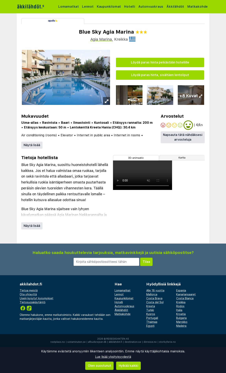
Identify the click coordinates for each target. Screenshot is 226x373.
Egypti (150, 325)
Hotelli (129, 6)
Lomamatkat (68, 6)
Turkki (150, 310)
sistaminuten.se (76, 342)
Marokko (181, 322)
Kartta (182, 157)
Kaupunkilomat (109, 6)
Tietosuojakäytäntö (32, 302)
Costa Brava (154, 298)
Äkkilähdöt (175, 6)
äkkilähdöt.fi (115, 342)
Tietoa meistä (29, 290)
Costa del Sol (155, 302)
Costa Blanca (185, 298)
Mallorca (151, 294)
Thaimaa (151, 322)
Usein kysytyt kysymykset (36, 298)
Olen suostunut (99, 366)
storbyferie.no (167, 342)
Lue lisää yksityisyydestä (113, 357)
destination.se (133, 342)
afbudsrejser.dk (97, 342)
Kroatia (181, 314)
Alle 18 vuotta (155, 290)
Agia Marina (101, 39)
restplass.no (57, 342)
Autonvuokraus (150, 6)
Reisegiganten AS (117, 338)
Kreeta (150, 306)
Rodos (180, 306)
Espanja (181, 290)
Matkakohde (197, 6)
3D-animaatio (136, 158)
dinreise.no (150, 342)
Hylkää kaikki (128, 366)
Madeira (181, 325)
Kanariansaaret (186, 294)
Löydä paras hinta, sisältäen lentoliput (160, 75)
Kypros (150, 314)
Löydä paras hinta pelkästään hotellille (160, 62)
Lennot (88, 6)
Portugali (152, 318)
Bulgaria (181, 318)
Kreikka (180, 302)
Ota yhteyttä (28, 294)
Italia (179, 310)
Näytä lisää (32, 145)
